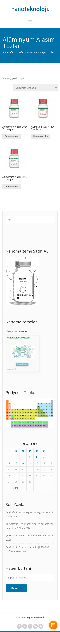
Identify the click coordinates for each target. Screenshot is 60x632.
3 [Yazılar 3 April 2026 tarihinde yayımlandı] (36, 457)
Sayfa (20, 52)
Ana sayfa (7, 52)
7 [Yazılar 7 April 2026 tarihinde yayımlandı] (16, 463)
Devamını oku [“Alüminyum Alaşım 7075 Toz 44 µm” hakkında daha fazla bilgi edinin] (12, 186)
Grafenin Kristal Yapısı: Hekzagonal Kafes (30, 512)
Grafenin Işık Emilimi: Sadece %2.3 (26, 535)
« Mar (16, 488)
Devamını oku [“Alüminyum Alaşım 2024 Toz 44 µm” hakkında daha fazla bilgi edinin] (12, 136)
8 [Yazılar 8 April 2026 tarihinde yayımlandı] (23, 463)
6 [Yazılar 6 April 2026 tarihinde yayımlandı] (9, 463)
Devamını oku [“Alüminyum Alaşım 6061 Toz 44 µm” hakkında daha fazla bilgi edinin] (40, 136)
